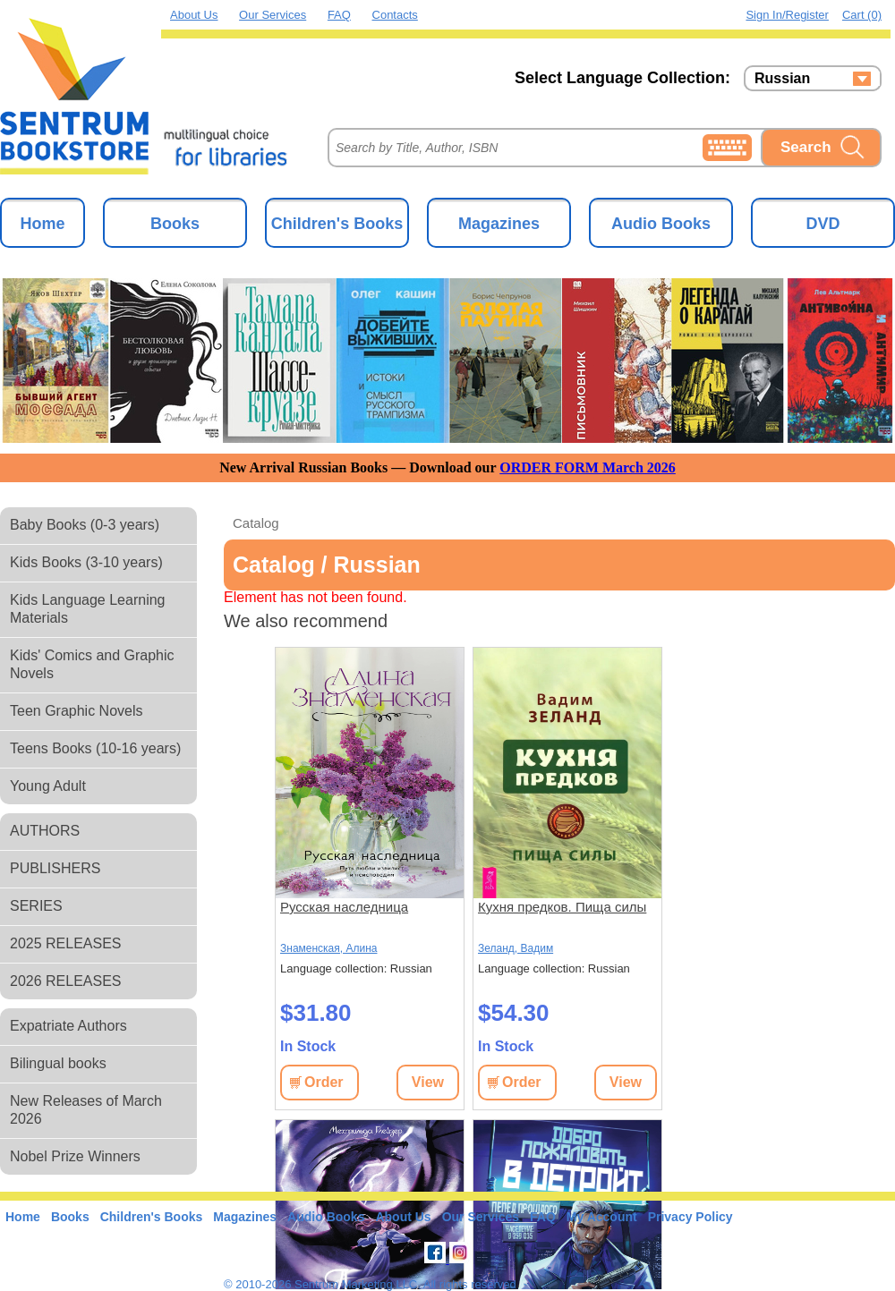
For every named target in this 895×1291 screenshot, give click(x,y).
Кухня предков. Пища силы (562, 906)
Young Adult (48, 786)
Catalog (256, 523)
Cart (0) (862, 14)
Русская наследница (344, 906)
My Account (602, 1217)
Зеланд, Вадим (515, 948)
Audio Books (661, 224)
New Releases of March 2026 (86, 1109)
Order (324, 1082)
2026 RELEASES (66, 981)
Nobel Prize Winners (75, 1156)
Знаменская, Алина (328, 948)
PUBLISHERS (55, 868)
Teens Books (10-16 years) (95, 748)
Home (42, 224)
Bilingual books (58, 1063)
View (428, 1082)
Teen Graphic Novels (76, 710)
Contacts (395, 14)
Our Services (272, 14)
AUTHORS (45, 830)
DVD (823, 224)
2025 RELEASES (66, 943)
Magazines (499, 224)
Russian (782, 79)
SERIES (36, 905)
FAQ (339, 14)
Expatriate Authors (68, 1025)
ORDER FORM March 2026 (587, 467)
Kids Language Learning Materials (87, 608)
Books (175, 224)
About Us (193, 14)
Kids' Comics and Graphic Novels (92, 664)
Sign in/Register (787, 14)
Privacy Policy (690, 1217)
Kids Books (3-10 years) (86, 562)
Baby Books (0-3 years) (84, 524)
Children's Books (337, 224)
